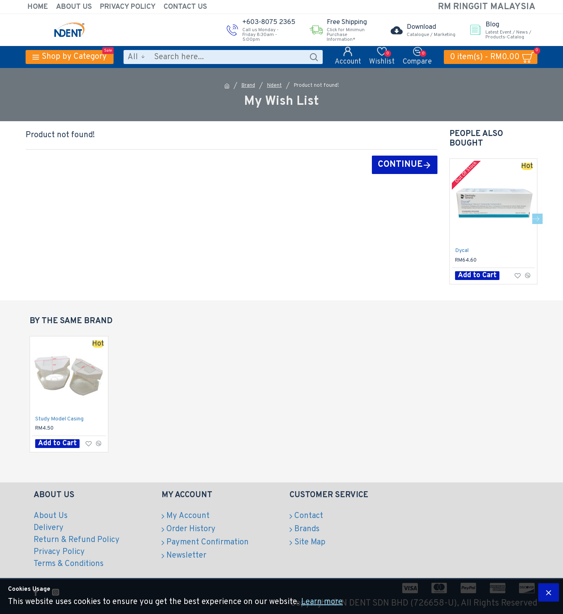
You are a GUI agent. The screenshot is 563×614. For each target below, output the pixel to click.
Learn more (322, 602)
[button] (537, 219)
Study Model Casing (59, 419)
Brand (248, 85)
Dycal (462, 250)
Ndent (274, 85)
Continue (400, 164)
